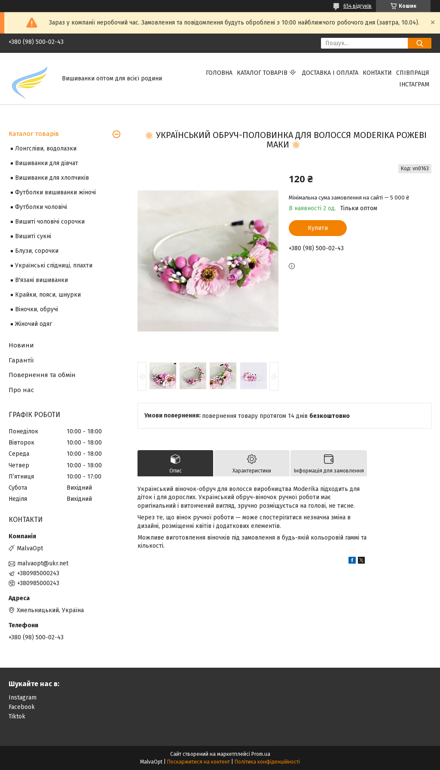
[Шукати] (419, 43)
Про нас (21, 390)
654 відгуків (357, 6)
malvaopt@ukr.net (42, 563)
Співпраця (412, 73)
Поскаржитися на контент (198, 762)
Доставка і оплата (330, 73)
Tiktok (17, 716)
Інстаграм (414, 84)
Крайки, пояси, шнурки (48, 294)
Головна (219, 73)
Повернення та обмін (42, 375)
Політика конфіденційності (267, 762)
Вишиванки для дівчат (46, 163)
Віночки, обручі (36, 309)
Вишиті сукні (33, 236)
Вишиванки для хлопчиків (52, 177)
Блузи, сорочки (36, 251)
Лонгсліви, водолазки (45, 148)
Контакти (377, 73)
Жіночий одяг (33, 324)
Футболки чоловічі (41, 207)
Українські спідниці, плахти (53, 265)
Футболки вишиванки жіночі (55, 192)
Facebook (22, 707)
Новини (21, 345)
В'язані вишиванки (41, 280)
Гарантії (21, 360)
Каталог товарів (262, 73)
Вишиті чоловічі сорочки (50, 221)
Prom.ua (260, 754)
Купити (318, 228)
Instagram (23, 697)
